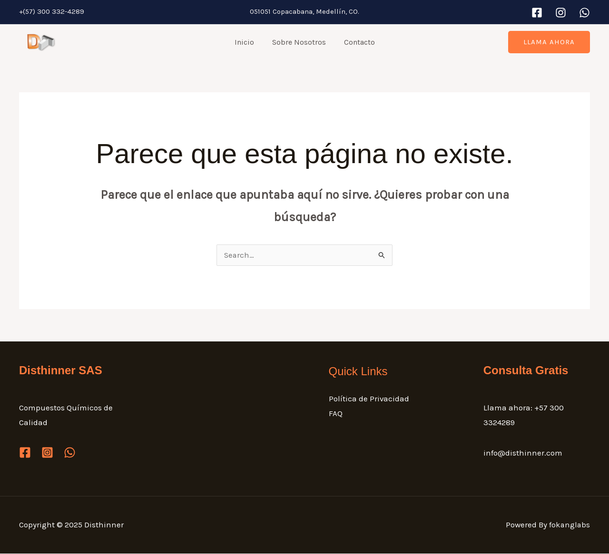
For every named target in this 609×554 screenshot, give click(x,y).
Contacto (356, 42)
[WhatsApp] (584, 12)
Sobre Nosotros (299, 42)
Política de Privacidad (369, 399)
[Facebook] (536, 12)
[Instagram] (560, 12)
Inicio (247, 42)
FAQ (336, 414)
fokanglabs (569, 525)
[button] (549, 42)
